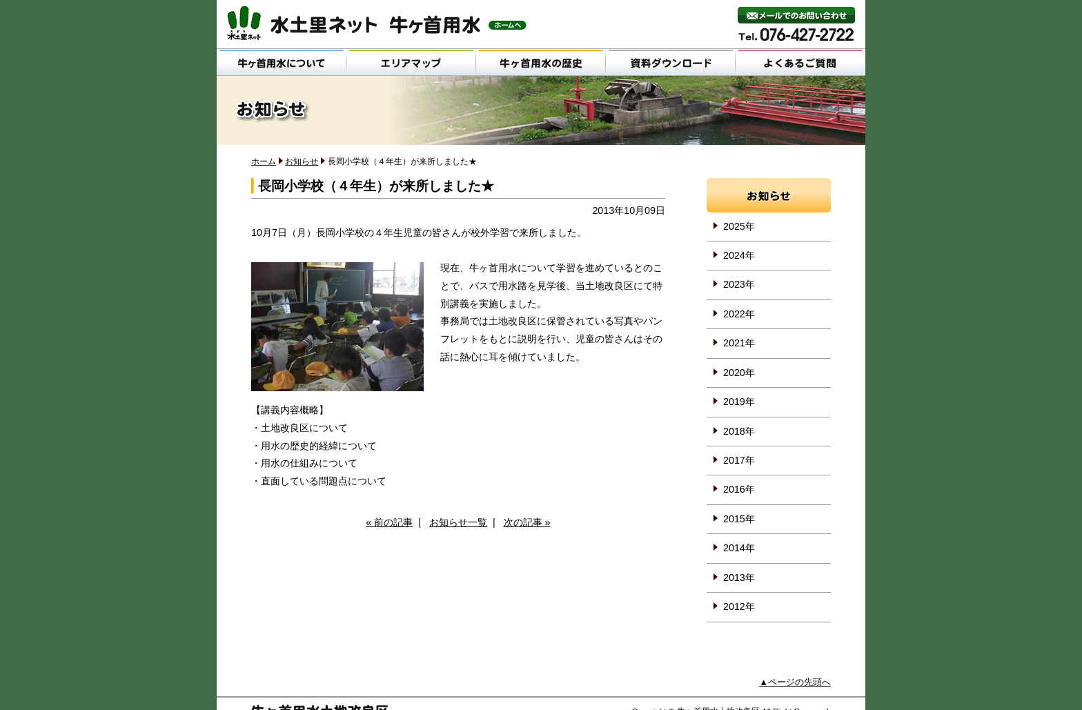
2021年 (739, 342)
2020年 (739, 372)
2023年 (739, 284)
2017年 (739, 460)
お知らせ (301, 161)
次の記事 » (527, 522)
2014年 (739, 547)
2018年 (739, 431)
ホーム (263, 161)
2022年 (739, 313)
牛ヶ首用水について (281, 62)
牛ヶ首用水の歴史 (541, 62)
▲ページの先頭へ (795, 682)
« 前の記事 (389, 522)
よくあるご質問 (800, 62)
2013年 (739, 577)
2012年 (739, 606)
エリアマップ (411, 62)
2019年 (739, 401)
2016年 (739, 489)
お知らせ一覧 (458, 522)
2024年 (739, 255)
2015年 (739, 518)
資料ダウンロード (671, 62)
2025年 (739, 226)
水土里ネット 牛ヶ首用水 (377, 23)
